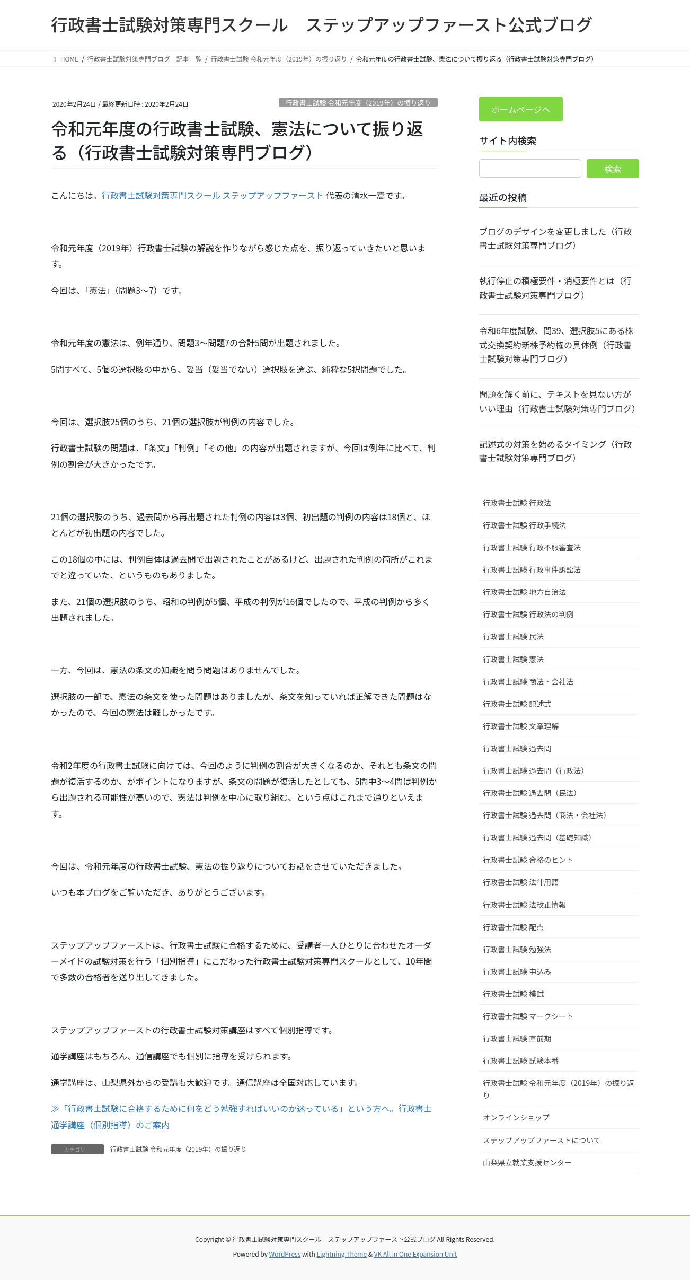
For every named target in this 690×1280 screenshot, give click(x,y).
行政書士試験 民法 (513, 636)
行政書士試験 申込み (517, 971)
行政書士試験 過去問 (517, 748)
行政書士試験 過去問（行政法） (535, 770)
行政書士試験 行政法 (517, 502)
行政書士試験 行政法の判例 (528, 614)
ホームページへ (520, 109)
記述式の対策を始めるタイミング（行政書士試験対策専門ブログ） (555, 450)
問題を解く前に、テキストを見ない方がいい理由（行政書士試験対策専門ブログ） (559, 401)
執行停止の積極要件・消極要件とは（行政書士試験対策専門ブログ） (555, 287)
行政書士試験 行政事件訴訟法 (532, 569)
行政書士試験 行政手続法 (524, 525)
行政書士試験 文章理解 (521, 726)
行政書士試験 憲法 (513, 659)
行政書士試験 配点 (513, 927)
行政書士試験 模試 (513, 993)
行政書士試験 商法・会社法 (528, 681)
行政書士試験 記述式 (517, 703)
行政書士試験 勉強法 (517, 949)
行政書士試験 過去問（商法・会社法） (547, 815)
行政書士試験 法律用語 (521, 881)
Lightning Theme (341, 1253)
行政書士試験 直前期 (517, 1038)
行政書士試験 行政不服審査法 (532, 547)
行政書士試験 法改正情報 (524, 904)
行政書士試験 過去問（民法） (532, 792)
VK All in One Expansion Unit (415, 1253)
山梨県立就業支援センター (527, 1162)
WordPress (285, 1253)
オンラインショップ (516, 1117)
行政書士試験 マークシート (528, 1016)
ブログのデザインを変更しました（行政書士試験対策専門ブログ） (555, 238)
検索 (612, 168)
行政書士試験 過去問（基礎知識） (539, 837)
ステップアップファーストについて (542, 1140)
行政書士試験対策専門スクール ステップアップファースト (213, 195)
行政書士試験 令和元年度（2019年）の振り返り (358, 103)
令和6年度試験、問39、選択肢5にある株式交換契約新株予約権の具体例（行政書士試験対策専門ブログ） (556, 344)
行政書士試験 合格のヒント (528, 859)
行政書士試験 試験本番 (521, 1060)
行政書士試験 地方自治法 (524, 591)
